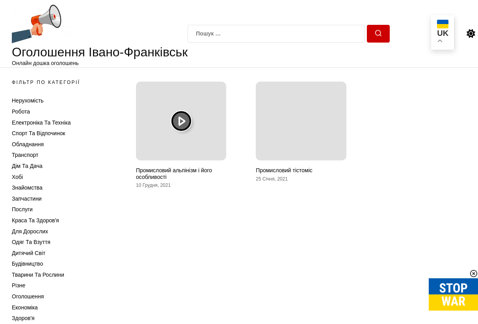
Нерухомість (28, 100)
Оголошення (28, 296)
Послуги (22, 209)
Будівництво (27, 264)
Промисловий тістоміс (284, 170)
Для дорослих (30, 231)
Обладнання (28, 144)
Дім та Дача (27, 166)
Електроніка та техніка (41, 122)
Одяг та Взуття (31, 242)
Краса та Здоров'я (35, 220)
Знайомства (27, 187)
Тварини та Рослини (38, 275)
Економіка (25, 307)
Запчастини (27, 199)
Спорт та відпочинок (38, 133)
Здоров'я (23, 318)
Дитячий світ (28, 253)
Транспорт (25, 155)
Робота (21, 111)
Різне (18, 285)
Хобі (17, 177)
